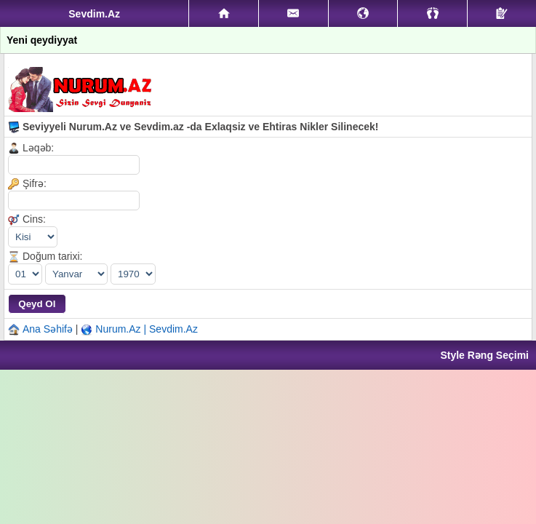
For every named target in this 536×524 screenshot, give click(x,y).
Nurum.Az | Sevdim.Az (146, 329)
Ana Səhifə (48, 329)
